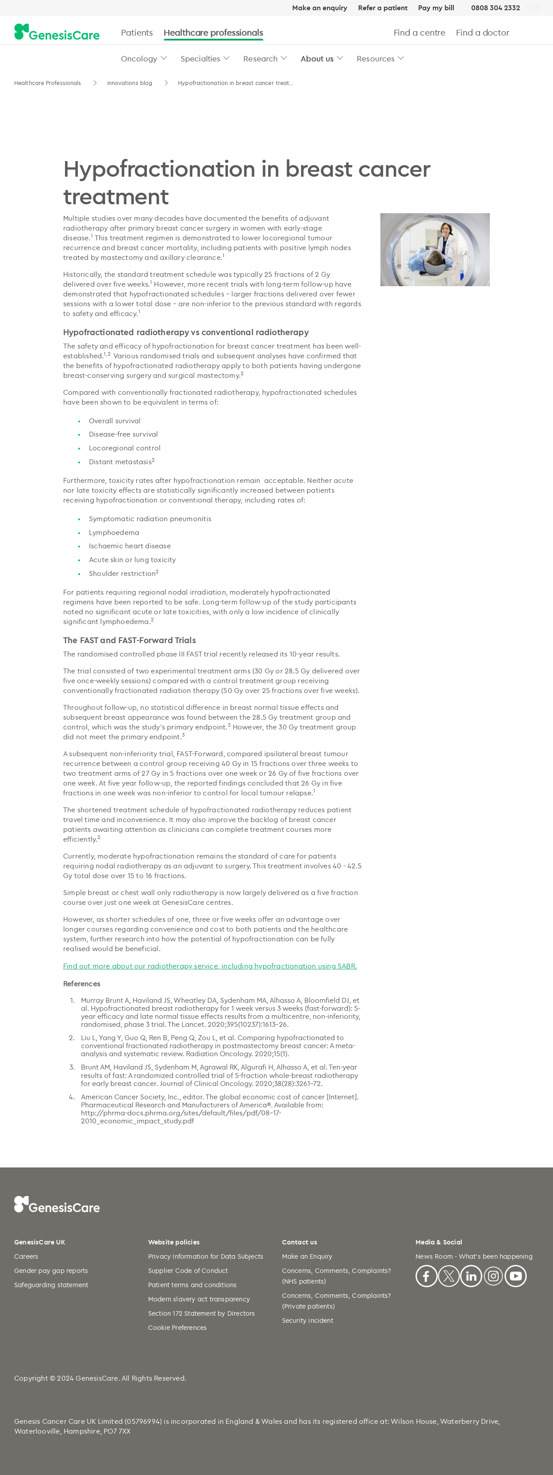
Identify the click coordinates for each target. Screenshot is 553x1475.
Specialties (200, 58)
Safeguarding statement (51, 1284)
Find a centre (420, 32)
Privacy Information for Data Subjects (205, 1256)
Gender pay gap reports (51, 1270)
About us (317, 58)
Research (260, 58)
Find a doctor (482, 32)
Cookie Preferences (177, 1327)
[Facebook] (427, 1275)
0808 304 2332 (495, 8)
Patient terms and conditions (192, 1284)
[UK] (535, 8)
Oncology (139, 58)
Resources (376, 58)
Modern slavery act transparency (199, 1299)
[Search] (535, 32)
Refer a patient (383, 8)
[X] (449, 1275)
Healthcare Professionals (48, 82)
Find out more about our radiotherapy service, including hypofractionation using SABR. (210, 965)
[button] (164, 57)
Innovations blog (130, 82)
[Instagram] (493, 1275)
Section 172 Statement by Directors (201, 1313)
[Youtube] (516, 1275)
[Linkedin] (471, 1275)
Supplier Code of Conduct (188, 1270)
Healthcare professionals (213, 32)
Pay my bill (436, 8)
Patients (137, 32)
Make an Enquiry (307, 1256)
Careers (26, 1256)
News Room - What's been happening (474, 1256)
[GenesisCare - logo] (57, 32)
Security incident (307, 1320)
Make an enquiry (319, 8)
